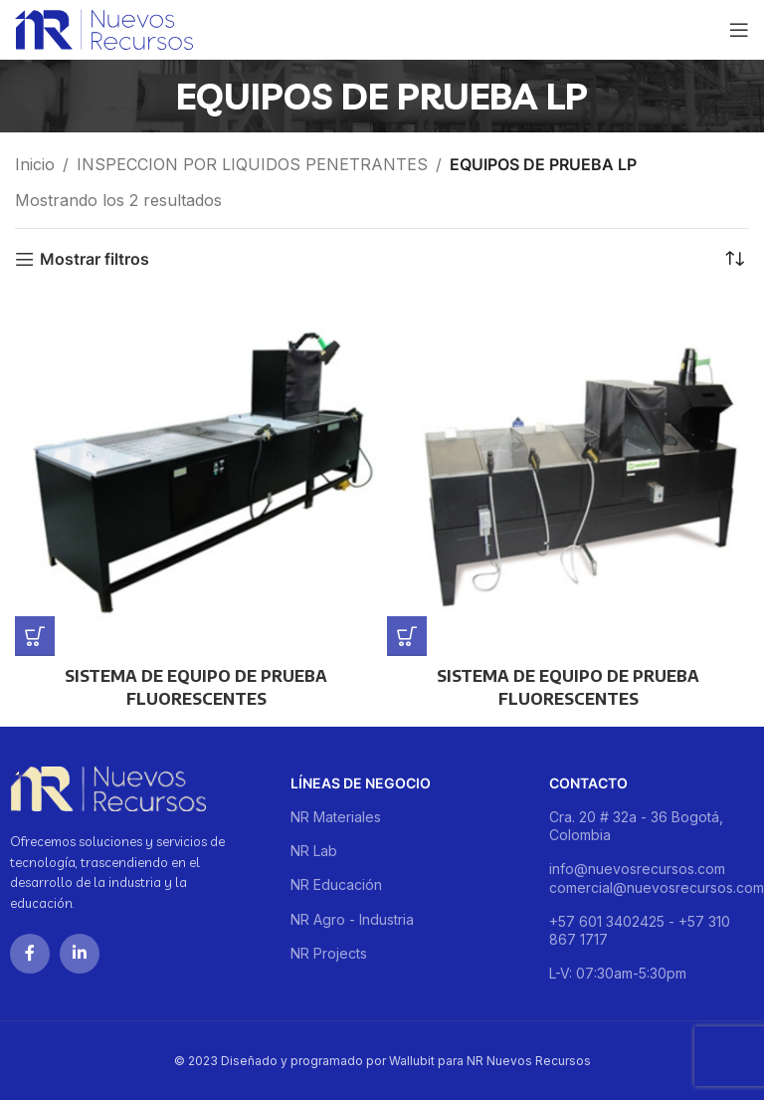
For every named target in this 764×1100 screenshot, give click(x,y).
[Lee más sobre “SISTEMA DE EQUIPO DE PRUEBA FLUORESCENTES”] (35, 636)
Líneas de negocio (360, 782)
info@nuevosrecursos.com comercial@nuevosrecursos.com (651, 877)
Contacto (588, 782)
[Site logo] (104, 28)
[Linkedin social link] (79, 954)
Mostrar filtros (94, 259)
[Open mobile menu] (739, 30)
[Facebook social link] (30, 954)
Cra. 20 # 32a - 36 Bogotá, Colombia (636, 825)
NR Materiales (335, 816)
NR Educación (336, 884)
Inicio (35, 164)
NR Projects (328, 953)
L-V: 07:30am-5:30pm (617, 973)
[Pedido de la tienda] (734, 259)
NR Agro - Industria (352, 919)
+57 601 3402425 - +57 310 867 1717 (639, 930)
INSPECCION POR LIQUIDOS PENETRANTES (252, 164)
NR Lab (313, 850)
